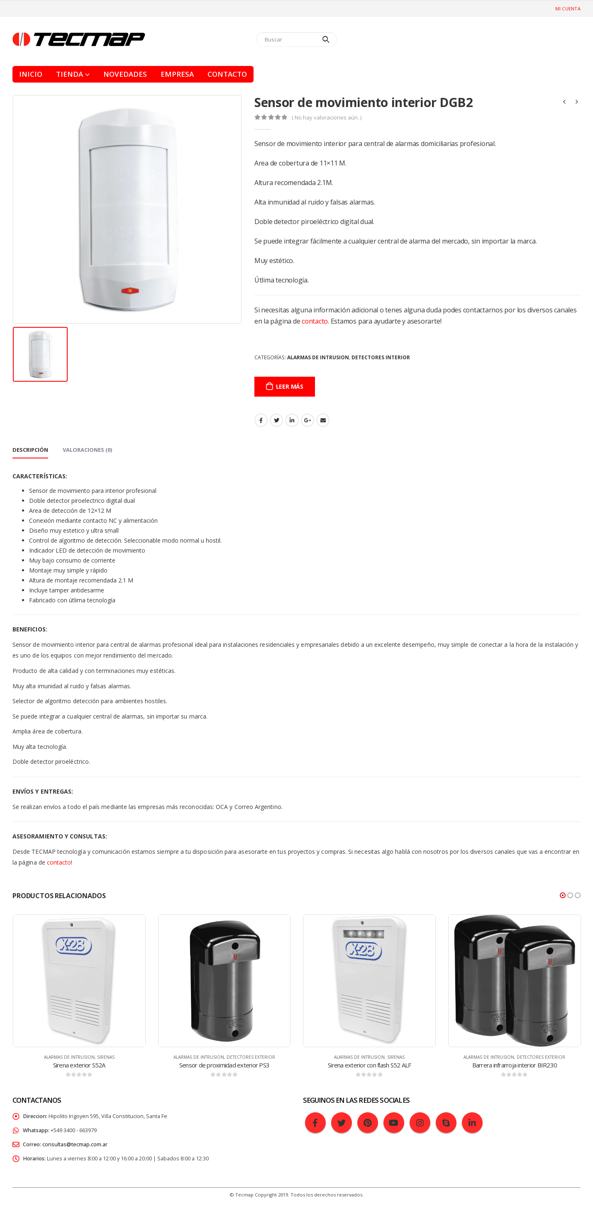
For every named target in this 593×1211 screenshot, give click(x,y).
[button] (562, 895)
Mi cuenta (568, 8)
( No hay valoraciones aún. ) (326, 117)
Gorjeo (276, 420)
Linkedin (472, 1122)
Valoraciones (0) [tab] (87, 449)
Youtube (393, 1122)
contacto (315, 321)
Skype (446, 1122)
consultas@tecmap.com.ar (74, 1144)
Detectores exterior (251, 1057)
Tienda (69, 74)
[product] (79, 981)
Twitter (341, 1122)
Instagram (420, 1122)
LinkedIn (292, 420)
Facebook (261, 420)
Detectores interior (380, 357)
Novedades (125, 74)
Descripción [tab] (30, 449)
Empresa (177, 74)
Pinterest (367, 1122)
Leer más (289, 386)
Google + (307, 420)
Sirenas (106, 1057)
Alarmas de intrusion (318, 357)
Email (322, 420)
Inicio (30, 74)
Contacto (227, 74)
